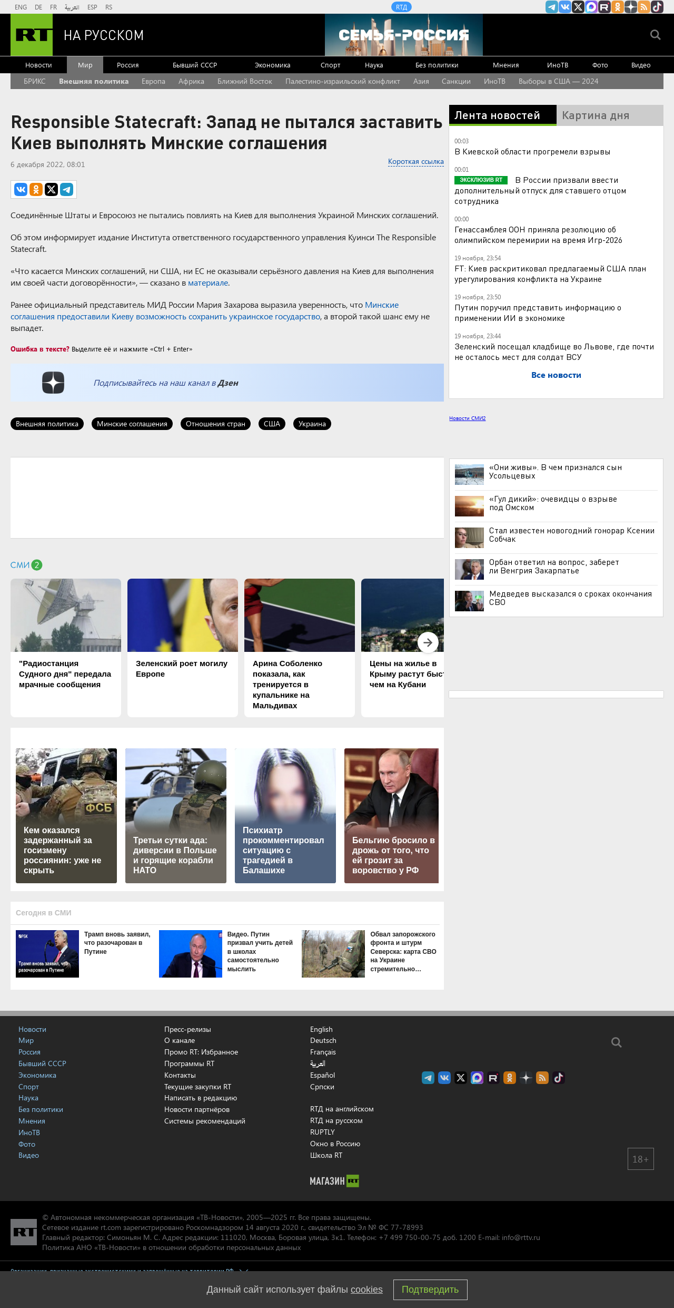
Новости (38, 64)
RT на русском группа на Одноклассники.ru (617, 7)
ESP (92, 7)
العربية (72, 7)
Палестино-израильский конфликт (342, 81)
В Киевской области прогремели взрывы (532, 151)
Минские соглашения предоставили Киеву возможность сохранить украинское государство (205, 310)
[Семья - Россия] (404, 35)
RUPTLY (322, 1132)
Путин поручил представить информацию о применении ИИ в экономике (537, 312)
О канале (179, 1040)
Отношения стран (215, 423)
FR (53, 7)
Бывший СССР (195, 64)
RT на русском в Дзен (631, 7)
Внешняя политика (94, 81)
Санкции (456, 81)
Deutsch (323, 1040)
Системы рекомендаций (204, 1121)
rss (644, 7)
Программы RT (189, 1063)
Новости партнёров (197, 1109)
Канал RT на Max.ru (591, 7)
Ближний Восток (244, 81)
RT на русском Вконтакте (565, 7)
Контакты (180, 1075)
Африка (191, 81)
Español (322, 1075)
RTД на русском (336, 1120)
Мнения (506, 64)
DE (38, 7)
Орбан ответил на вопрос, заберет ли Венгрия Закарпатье (554, 566)
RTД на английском (342, 1109)
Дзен (227, 382)
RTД (401, 7)
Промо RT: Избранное (201, 1052)
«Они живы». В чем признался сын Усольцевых (555, 471)
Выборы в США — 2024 (559, 81)
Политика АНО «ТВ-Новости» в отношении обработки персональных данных (171, 1247)
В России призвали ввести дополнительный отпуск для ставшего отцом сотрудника (540, 190)
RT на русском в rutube (604, 7)
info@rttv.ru (521, 1237)
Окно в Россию (335, 1143)
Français (323, 1052)
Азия (421, 81)
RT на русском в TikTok (657, 7)
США (272, 423)
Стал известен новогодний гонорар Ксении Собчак (572, 534)
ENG (21, 7)
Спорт (330, 64)
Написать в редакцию (200, 1097)
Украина (312, 423)
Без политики (437, 64)
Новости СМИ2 (467, 418)
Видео (641, 64)
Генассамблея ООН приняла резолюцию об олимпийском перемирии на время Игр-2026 (538, 234)
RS (108, 7)
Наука (374, 64)
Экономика (273, 64)
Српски (322, 1086)
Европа (153, 81)
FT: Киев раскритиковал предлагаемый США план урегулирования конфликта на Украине (550, 273)
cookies (367, 1289)
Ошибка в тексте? (40, 348)
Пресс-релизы (187, 1029)
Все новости (556, 374)
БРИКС (35, 81)
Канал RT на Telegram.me (552, 7)
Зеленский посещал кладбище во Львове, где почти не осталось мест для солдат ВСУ (554, 351)
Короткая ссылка (416, 161)
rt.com (111, 1227)
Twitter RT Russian (578, 7)
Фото (600, 64)
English (321, 1029)
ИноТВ (557, 64)
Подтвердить (430, 1289)
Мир (85, 64)
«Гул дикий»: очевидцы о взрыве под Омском (553, 502)
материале (208, 282)
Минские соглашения (132, 423)
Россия (128, 64)
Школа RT (326, 1155)
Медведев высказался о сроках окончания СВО (570, 597)
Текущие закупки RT (197, 1086)
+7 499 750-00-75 (410, 1237)
